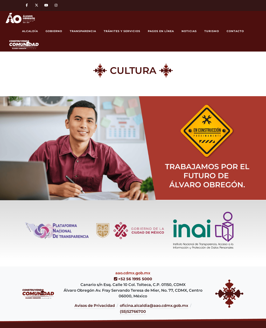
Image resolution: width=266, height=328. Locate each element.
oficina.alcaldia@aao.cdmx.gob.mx (154, 305)
